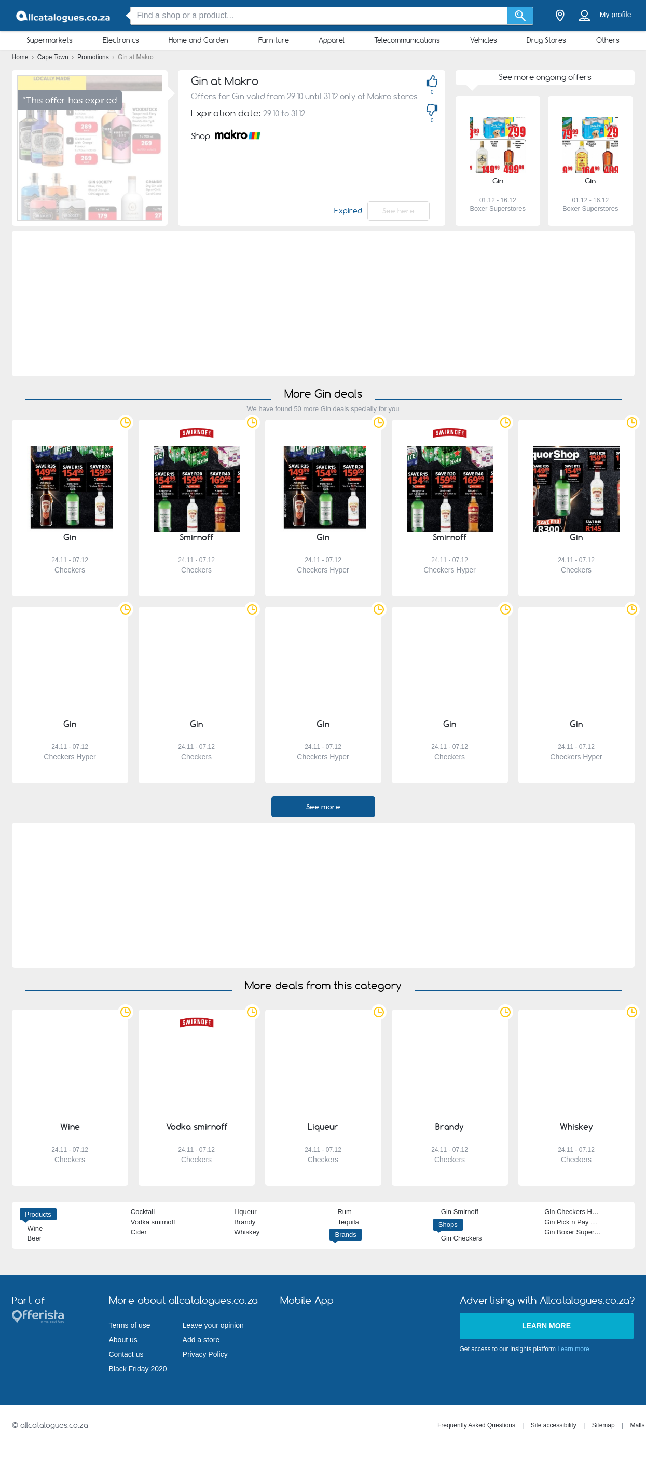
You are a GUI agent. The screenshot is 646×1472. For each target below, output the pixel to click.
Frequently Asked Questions (476, 1425)
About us (123, 1339)
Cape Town (53, 57)
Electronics (121, 40)
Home (21, 57)
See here (398, 210)
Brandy (244, 1222)
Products (38, 1214)
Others (608, 40)
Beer (35, 1238)
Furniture (273, 40)
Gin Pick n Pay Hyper (576, 1222)
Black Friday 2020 (138, 1369)
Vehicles (483, 40)
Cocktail (143, 1212)
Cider (139, 1232)
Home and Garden (198, 40)
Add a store (201, 1339)
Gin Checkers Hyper (574, 1212)
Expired (348, 210)
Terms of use (129, 1325)
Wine (35, 1228)
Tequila (348, 1222)
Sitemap (603, 1425)
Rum (344, 1212)
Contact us (126, 1354)
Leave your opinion (213, 1325)
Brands (345, 1234)
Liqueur (245, 1212)
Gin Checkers (461, 1238)
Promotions (94, 57)
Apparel (332, 40)
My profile (615, 14)
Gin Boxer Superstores (578, 1232)
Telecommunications (407, 40)
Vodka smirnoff (153, 1222)
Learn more (546, 1325)
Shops (448, 1225)
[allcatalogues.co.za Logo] (64, 16)
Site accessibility (553, 1425)
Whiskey (246, 1232)
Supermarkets (49, 40)
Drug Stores (546, 40)
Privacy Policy (205, 1354)
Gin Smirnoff (459, 1212)
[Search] (520, 16)
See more (323, 806)
